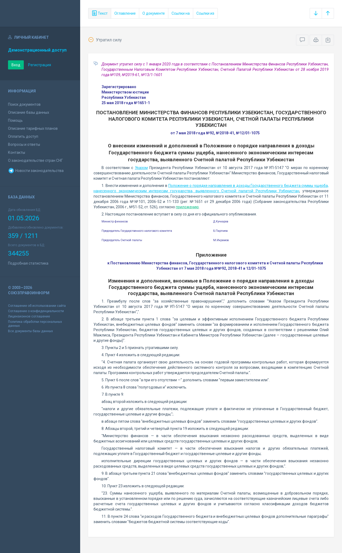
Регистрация (39, 65)
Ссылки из (205, 13)
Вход (15, 65)
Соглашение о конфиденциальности (36, 311)
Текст (100, 13)
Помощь (15, 120)
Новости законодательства (36, 170)
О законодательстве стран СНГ (35, 160)
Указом (141, 168)
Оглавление (125, 13)
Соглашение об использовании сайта (37, 306)
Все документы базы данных (30, 331)
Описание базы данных (28, 112)
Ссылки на (181, 13)
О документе (153, 13)
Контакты (16, 152)
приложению (187, 207)
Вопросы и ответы (24, 144)
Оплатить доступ (23, 136)
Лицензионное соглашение (29, 316)
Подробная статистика (28, 263)
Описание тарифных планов (33, 128)
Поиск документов (24, 104)
